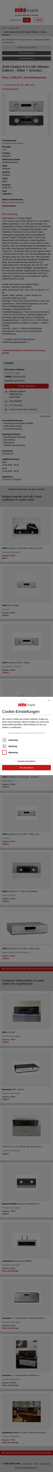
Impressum (40, 733)
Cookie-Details (14, 733)
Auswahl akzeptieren (26, 761)
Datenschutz (27, 733)
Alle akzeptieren (27, 768)
